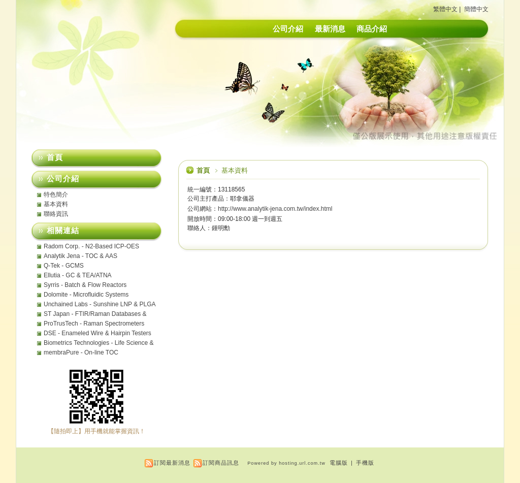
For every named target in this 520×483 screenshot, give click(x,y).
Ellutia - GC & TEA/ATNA (78, 275)
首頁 (203, 170)
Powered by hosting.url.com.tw (286, 463)
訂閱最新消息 (172, 463)
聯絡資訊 (56, 213)
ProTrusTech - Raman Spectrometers (94, 323)
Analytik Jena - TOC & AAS (80, 256)
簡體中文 (476, 9)
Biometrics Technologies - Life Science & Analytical (99, 342)
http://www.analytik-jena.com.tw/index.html (275, 208)
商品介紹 (371, 28)
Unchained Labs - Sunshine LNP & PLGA (100, 304)
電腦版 (339, 463)
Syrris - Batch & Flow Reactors (85, 284)
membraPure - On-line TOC (81, 352)
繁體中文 (445, 9)
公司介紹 (288, 28)
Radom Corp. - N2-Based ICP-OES (91, 246)
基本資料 (56, 204)
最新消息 (330, 28)
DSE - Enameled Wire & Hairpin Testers (97, 333)
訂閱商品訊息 (221, 463)
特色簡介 (56, 194)
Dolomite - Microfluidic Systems (86, 294)
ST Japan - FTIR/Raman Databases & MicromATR (95, 313)
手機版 (365, 463)
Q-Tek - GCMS (64, 265)
